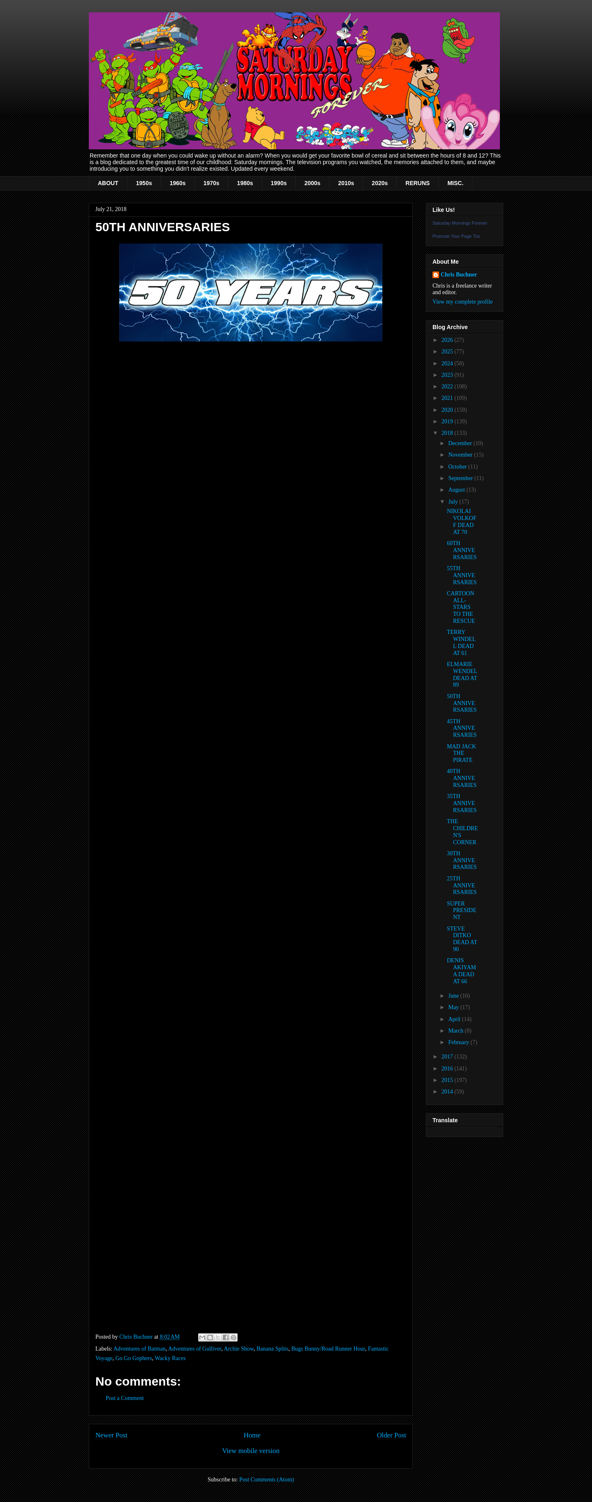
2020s (380, 183)
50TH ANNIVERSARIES (462, 703)
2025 (448, 351)
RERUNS (417, 183)
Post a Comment (125, 1398)
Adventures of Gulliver (194, 1349)
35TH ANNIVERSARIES (462, 803)
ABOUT (108, 183)
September (461, 478)
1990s (279, 183)
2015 (448, 1080)
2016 (448, 1069)
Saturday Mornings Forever (459, 223)
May (454, 1007)
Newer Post (111, 1435)
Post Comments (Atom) (266, 1479)
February (459, 1042)
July (453, 502)
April (455, 1019)
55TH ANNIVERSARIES (462, 575)
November (461, 455)
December (460, 443)
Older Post (391, 1435)
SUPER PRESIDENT (461, 911)
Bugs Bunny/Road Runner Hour (328, 1349)
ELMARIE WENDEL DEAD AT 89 (462, 674)
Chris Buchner (459, 275)
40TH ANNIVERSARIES (462, 778)
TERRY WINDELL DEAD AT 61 (461, 642)
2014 (448, 1092)
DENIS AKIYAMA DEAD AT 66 (461, 970)
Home (252, 1435)
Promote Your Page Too (456, 236)
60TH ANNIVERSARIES (462, 550)
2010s (346, 183)
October (458, 467)
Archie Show (239, 1349)
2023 (448, 375)
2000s (312, 183)
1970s (212, 183)
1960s (178, 183)
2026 (448, 340)
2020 (448, 410)
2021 (448, 398)
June (454, 996)
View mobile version (251, 1451)
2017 (448, 1057)
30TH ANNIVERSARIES (462, 860)
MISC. (455, 183)
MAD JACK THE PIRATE (461, 753)
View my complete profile (462, 302)
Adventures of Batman (139, 1349)
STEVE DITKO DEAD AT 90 (462, 939)
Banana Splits (272, 1349)
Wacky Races (170, 1358)
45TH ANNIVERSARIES (462, 728)
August (457, 490)
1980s (245, 183)
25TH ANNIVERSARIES (462, 885)
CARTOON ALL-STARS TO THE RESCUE (461, 607)
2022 (448, 386)
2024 (448, 363)
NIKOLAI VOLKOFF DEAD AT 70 (461, 521)
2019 (448, 421)
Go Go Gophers (134, 1358)
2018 (448, 433)
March (456, 1031)
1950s (144, 183)
